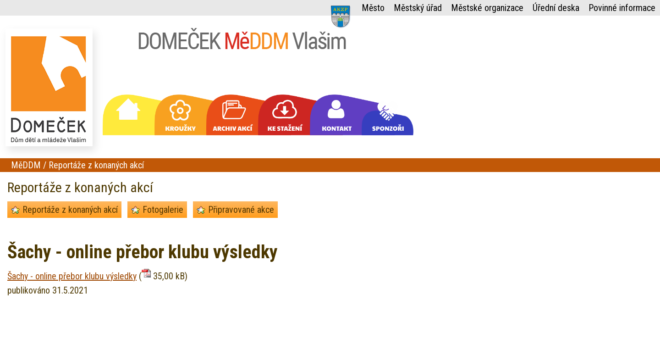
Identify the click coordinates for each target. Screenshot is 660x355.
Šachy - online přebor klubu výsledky (72, 276)
